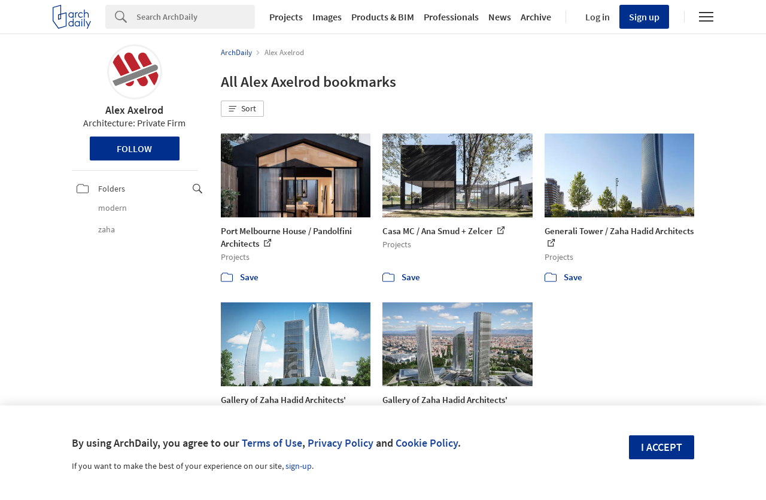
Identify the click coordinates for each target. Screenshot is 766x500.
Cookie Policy (427, 443)
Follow (134, 148)
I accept (661, 447)
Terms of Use (272, 443)
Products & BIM (382, 17)
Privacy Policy (340, 443)
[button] (242, 109)
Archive (536, 17)
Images (327, 17)
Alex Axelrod (134, 110)
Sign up (644, 17)
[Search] (195, 17)
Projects (286, 17)
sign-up (298, 465)
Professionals (451, 17)
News (499, 17)
